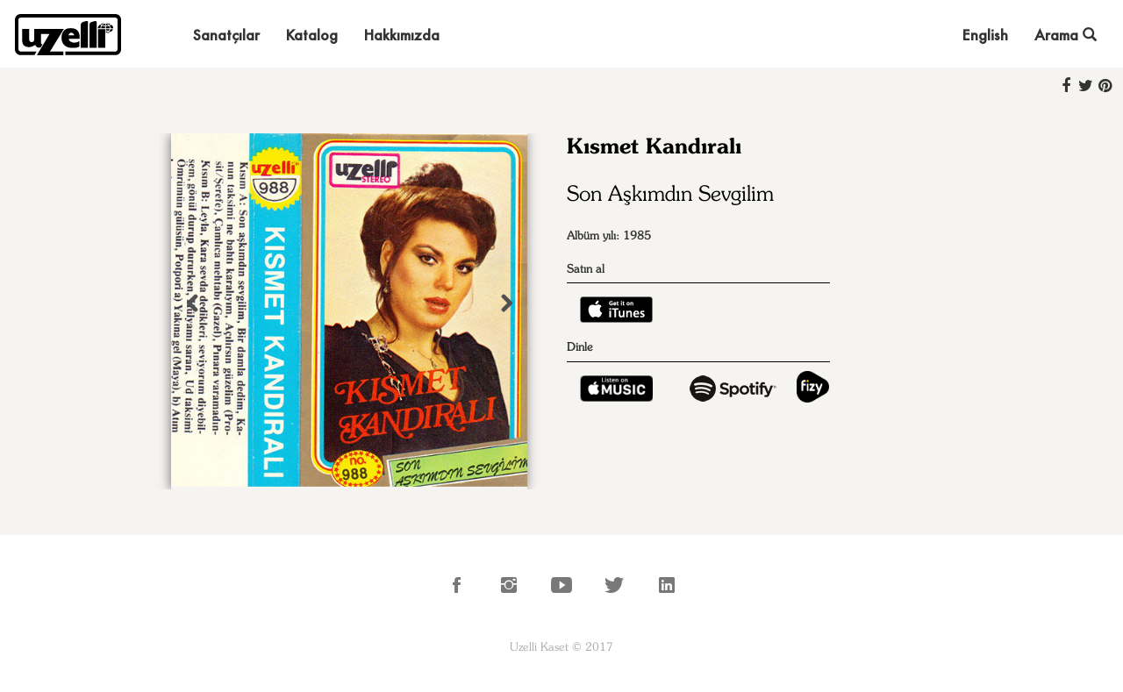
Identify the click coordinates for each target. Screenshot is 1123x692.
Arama (1065, 34)
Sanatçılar (226, 34)
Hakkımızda (402, 34)
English (985, 34)
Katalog (312, 34)
